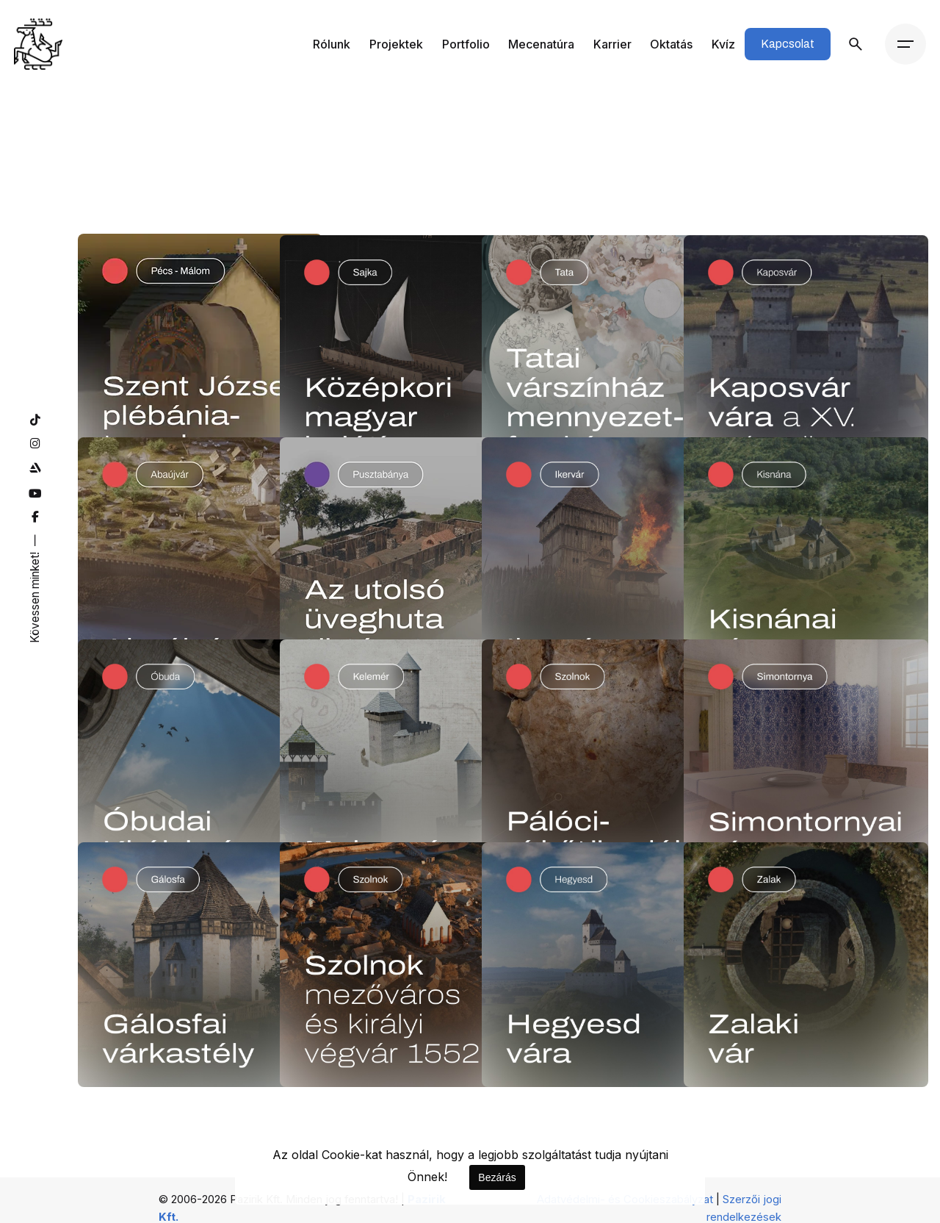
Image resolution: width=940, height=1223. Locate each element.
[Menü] (905, 44)
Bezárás (497, 1177)
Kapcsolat (787, 43)
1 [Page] (469, 1050)
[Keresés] (855, 44)
